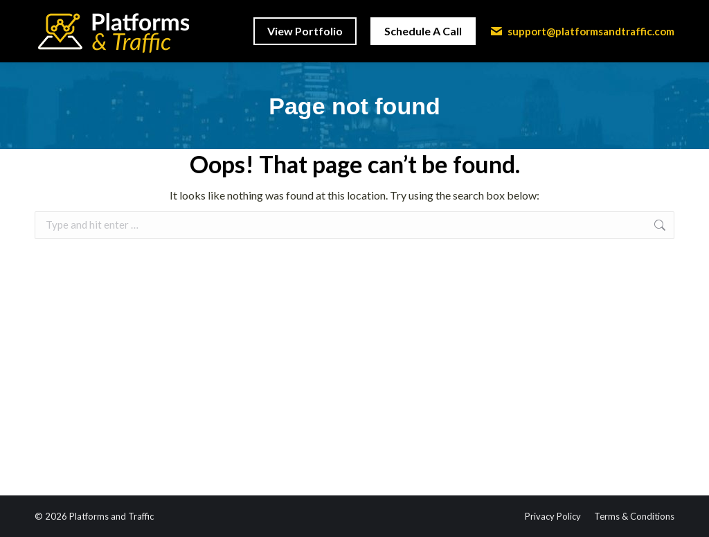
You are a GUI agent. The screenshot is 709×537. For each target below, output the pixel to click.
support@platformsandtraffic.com (582, 31)
